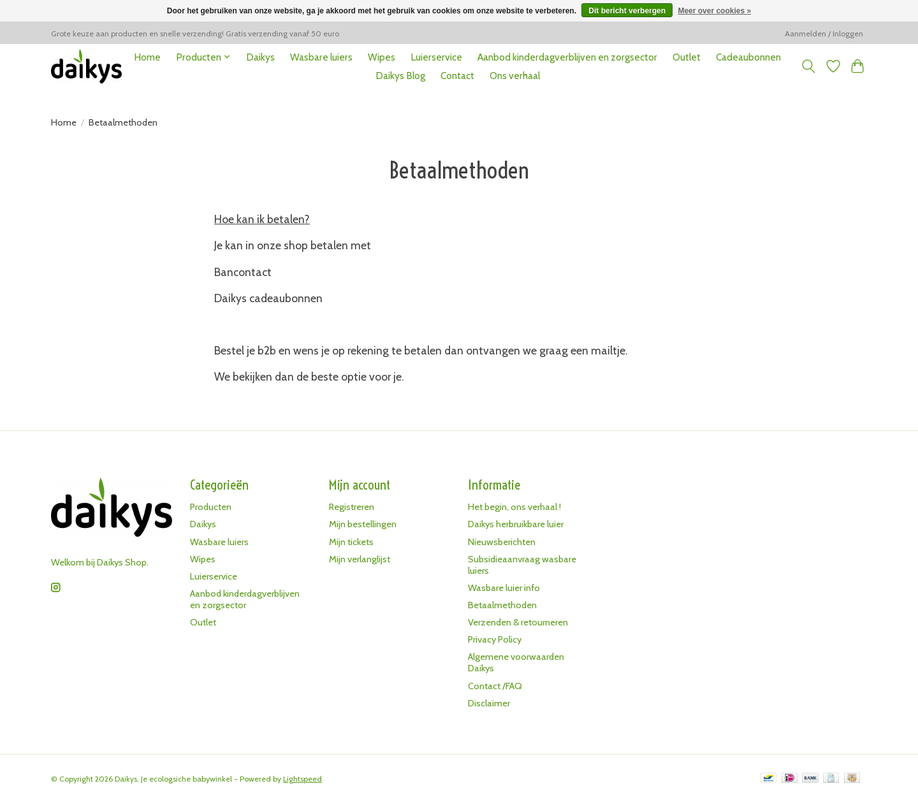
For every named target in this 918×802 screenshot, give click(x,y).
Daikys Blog (400, 75)
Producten (210, 507)
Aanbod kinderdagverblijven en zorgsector (567, 57)
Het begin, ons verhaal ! (514, 507)
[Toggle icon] (808, 66)
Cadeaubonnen (748, 57)
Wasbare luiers (321, 57)
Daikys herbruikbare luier (516, 524)
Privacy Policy (494, 639)
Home (147, 57)
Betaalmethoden (502, 605)
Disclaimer (489, 703)
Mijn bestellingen (363, 524)
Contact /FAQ (495, 686)
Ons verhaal (515, 75)
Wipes (381, 57)
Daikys (260, 57)
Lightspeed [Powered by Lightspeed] (302, 779)
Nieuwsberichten (502, 542)
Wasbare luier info (504, 588)
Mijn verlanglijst (359, 559)
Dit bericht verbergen (627, 10)
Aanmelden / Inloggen (824, 33)
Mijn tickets (351, 542)
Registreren (351, 507)
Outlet (687, 57)
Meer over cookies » (714, 10)
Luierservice (436, 57)
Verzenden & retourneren (518, 622)
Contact (457, 75)
